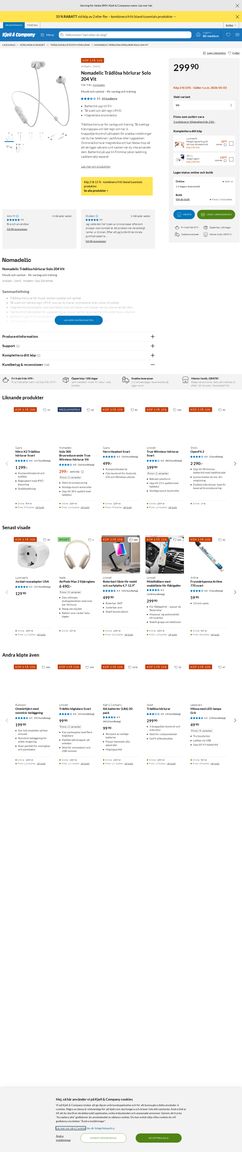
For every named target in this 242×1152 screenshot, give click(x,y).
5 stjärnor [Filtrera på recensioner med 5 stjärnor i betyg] (55, 393)
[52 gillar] (177, 1029)
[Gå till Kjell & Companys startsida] (20, 35)
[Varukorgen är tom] (237, 34)
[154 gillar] (89, 1029)
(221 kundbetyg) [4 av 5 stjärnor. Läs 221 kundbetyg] (86, 1076)
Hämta (184, 214)
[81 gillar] (134, 772)
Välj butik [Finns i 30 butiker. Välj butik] (214, 996)
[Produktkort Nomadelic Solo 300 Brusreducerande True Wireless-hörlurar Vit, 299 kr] (77, 786)
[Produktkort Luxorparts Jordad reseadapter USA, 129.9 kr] (33, 916)
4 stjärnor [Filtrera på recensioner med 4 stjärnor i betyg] (55, 399)
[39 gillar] (46, 902)
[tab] (14, 25)
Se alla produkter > (96, 190)
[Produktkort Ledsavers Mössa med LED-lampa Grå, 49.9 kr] (208, 1044)
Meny (47, 35)
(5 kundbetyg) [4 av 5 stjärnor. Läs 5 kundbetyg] (216, 952)
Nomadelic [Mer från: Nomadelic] (99, 84)
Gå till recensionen (17, 229)
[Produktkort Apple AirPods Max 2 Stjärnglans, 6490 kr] (77, 916)
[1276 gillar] (133, 1029)
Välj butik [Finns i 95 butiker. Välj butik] (127, 869)
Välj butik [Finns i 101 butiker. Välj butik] (128, 996)
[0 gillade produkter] (228, 34)
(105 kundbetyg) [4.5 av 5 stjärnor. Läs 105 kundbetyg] (129, 952)
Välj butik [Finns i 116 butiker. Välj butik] (172, 869)
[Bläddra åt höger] (235, 826)
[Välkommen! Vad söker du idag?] (127, 35)
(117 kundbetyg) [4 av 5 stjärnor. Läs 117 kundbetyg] (42, 823)
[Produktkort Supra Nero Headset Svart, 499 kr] (121, 786)
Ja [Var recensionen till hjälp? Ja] (141, 476)
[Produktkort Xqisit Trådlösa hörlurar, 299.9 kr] (165, 1044)
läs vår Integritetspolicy (100, 1128)
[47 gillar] (221, 1029)
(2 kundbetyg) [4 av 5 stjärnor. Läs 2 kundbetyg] (216, 819)
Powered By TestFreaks (139, 696)
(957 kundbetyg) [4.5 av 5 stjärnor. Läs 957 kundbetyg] (42, 1080)
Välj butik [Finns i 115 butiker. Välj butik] (172, 996)
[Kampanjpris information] (225, 144)
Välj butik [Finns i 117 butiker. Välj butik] (41, 996)
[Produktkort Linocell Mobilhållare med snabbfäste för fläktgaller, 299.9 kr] (165, 916)
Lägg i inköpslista (214, 53)
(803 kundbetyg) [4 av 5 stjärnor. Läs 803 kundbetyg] (173, 823)
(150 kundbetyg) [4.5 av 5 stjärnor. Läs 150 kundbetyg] (217, 1080)
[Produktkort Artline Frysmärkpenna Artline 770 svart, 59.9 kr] (208, 916)
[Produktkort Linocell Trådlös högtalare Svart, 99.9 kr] (77, 1044)
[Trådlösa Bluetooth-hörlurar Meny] (92, 45)
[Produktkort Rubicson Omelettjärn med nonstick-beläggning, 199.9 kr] (33, 1044)
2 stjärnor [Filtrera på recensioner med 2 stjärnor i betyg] (55, 411)
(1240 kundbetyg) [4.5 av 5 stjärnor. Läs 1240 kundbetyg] (156, 956)
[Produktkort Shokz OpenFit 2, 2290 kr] (208, 786)
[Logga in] (207, 34)
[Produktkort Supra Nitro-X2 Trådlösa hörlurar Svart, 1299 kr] (33, 786)
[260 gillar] (46, 1029)
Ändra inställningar (63, 1138)
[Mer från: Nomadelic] (16, 261)
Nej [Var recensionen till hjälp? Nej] (149, 476)
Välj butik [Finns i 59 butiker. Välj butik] (39, 869)
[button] (9, 137)
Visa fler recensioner (78, 706)
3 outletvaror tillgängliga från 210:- (194, 121)
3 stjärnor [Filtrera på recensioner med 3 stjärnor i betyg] (55, 405)
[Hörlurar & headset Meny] (48, 45)
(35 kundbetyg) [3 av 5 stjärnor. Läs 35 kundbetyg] (173, 1076)
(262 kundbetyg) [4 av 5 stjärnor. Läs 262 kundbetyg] (86, 827)
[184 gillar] (133, 902)
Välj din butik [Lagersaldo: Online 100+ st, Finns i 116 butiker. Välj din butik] (183, 199)
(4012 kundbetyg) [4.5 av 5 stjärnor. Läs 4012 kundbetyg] (112, 1083)
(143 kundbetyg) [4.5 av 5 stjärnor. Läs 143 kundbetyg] (129, 819)
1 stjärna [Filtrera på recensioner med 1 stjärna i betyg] (54, 417)
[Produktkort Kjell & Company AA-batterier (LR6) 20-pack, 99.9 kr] (121, 1044)
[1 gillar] (91, 902)
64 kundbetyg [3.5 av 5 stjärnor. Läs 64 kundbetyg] (109, 98)
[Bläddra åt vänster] (6, 826)
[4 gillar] (234, 53)
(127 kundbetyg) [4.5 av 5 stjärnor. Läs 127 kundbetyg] (42, 949)
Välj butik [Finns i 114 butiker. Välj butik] (84, 869)
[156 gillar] (177, 772)
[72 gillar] (46, 772)
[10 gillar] (90, 772)
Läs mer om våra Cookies (70, 1128)
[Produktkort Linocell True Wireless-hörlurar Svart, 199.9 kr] (165, 786)
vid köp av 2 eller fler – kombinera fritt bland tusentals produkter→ (116, 16)
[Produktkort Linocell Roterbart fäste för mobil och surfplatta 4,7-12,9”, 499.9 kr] (121, 916)
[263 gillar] (177, 902)
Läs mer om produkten (96, 166)
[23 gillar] (221, 902)
